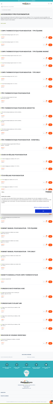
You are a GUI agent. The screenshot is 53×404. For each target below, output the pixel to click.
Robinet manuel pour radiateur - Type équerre (19, 228)
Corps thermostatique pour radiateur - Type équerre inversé (25, 51)
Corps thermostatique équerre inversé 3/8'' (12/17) (11, 55)
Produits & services (5, 395)
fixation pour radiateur (31, 357)
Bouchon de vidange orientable (13, 335)
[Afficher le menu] (1, 3)
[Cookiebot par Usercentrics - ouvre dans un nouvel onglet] (46, 192)
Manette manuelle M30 (6, 279)
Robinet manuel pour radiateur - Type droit (18, 251)
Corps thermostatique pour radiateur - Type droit (20, 72)
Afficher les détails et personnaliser (41, 207)
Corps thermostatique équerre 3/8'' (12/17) (9, 34)
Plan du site (26, 401)
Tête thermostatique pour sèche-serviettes (18, 108)
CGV (29, 401)
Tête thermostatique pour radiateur (15, 93)
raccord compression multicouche (6, 357)
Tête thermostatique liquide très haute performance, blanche (9, 98)
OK (43, 211)
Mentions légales (43, 401)
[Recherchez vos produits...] (26, 6)
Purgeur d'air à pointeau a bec (13, 288)
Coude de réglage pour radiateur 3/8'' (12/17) (10, 158)
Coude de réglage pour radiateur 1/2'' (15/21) (10, 166)
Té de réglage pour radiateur (12, 175)
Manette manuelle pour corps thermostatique (19, 275)
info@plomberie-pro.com (26, 388)
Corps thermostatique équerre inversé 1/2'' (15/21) (11, 62)
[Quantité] (45, 37)
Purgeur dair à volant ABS (11, 303)
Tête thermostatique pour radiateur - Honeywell (20, 140)
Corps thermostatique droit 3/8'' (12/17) (9, 76)
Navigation (3, 392)
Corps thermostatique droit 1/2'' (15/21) (9, 83)
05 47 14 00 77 (26, 387)
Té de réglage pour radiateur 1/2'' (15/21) (9, 186)
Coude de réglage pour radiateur (14, 154)
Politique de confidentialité (35, 401)
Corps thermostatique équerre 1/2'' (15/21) (9, 42)
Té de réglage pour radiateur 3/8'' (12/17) (9, 179)
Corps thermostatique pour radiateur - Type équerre (21, 30)
